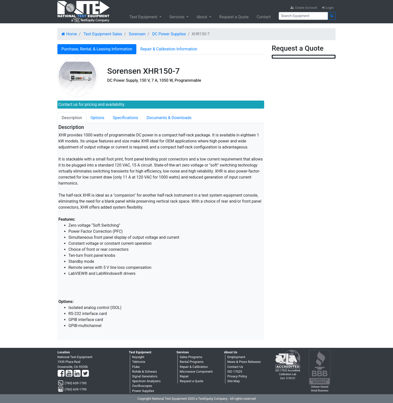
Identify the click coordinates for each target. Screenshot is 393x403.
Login (328, 8)
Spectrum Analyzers (146, 381)
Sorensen (137, 34)
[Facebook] (61, 373)
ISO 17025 (234, 371)
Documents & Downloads (169, 117)
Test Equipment (143, 17)
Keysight (138, 357)
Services (177, 17)
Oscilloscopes (142, 386)
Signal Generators (144, 376)
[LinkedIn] (77, 373)
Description (72, 117)
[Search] (303, 16)
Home (69, 34)
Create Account (303, 8)
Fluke (136, 367)
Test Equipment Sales (102, 34)
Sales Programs (191, 357)
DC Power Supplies (169, 34)
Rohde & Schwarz (144, 371)
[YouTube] (69, 373)
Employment (236, 357)
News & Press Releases (244, 362)
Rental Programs (192, 362)
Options (97, 117)
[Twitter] (85, 373)
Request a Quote (234, 17)
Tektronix (138, 362)
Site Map (233, 381)
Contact (264, 17)
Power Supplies (143, 391)
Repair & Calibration (194, 367)
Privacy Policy (237, 376)
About (202, 17)
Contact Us (235, 367)
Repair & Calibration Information (168, 49)
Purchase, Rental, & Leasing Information (96, 49)
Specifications (125, 117)
